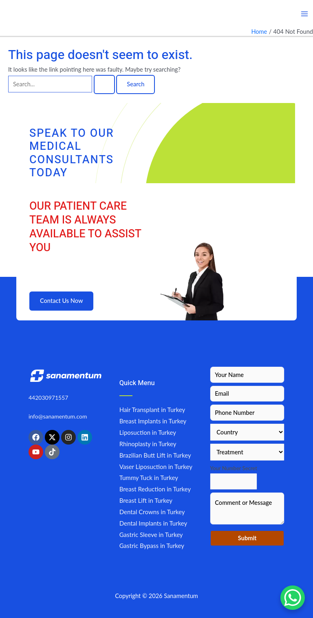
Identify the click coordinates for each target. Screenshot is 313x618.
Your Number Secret (233, 468)
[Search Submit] (104, 84)
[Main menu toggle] (304, 13)
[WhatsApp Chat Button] (292, 597)
